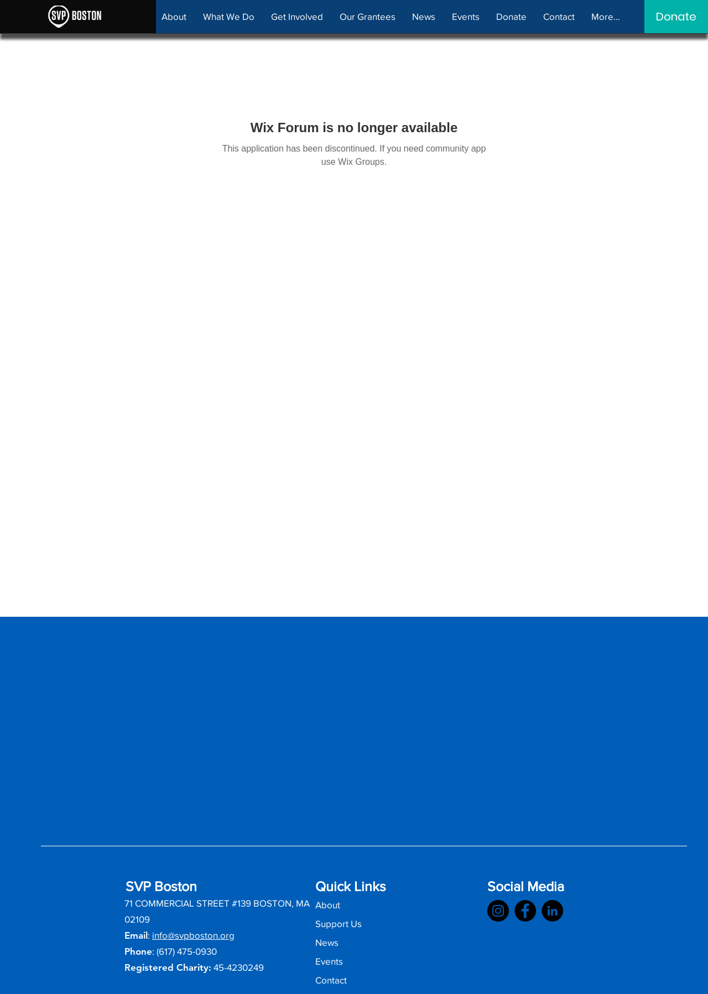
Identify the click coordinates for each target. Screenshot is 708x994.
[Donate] (676, 17)
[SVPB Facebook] (525, 911)
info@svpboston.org (193, 935)
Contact (331, 980)
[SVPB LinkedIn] (552, 911)
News (327, 942)
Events (329, 961)
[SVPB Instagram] (498, 911)
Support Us (338, 923)
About (327, 904)
